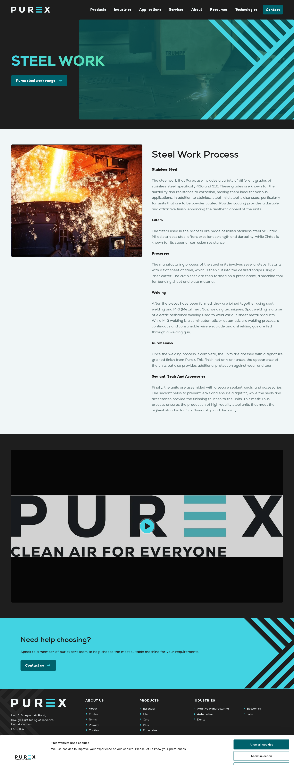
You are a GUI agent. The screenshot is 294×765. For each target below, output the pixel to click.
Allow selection (261, 728)
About (196, 9)
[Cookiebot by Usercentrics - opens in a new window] (25, 757)
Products (98, 9)
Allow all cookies (261, 717)
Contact (273, 9)
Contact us (38, 665)
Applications (150, 9)
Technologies (246, 9)
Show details (205, 757)
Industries (122, 9)
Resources (219, 9)
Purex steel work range (39, 80)
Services (176, 9)
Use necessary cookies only (261, 740)
